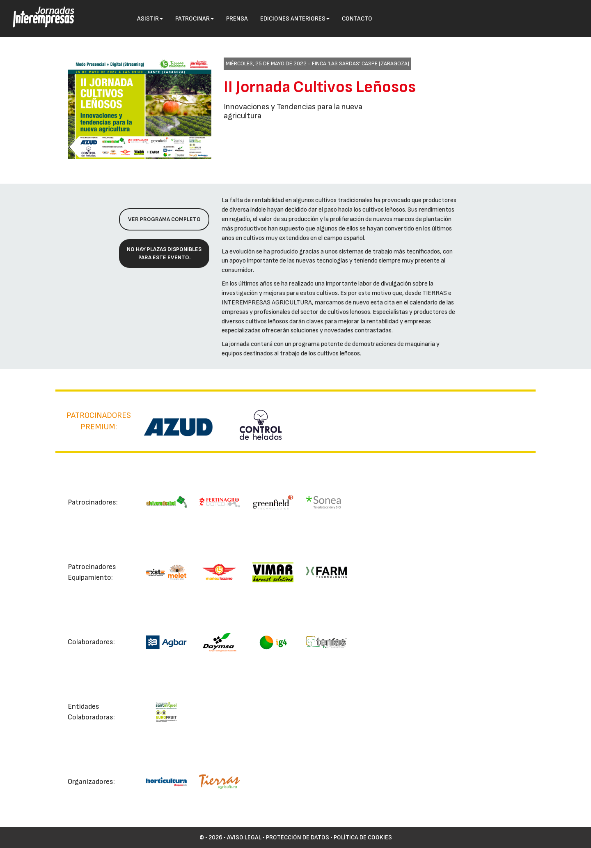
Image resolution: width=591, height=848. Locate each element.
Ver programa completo (164, 219)
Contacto (357, 19)
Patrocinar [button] (194, 19)
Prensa (237, 19)
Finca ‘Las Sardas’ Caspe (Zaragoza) (360, 63)
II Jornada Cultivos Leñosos (320, 87)
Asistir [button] (150, 19)
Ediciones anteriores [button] (295, 19)
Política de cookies (363, 837)
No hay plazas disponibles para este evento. (164, 253)
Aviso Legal (244, 837)
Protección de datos (297, 837)
